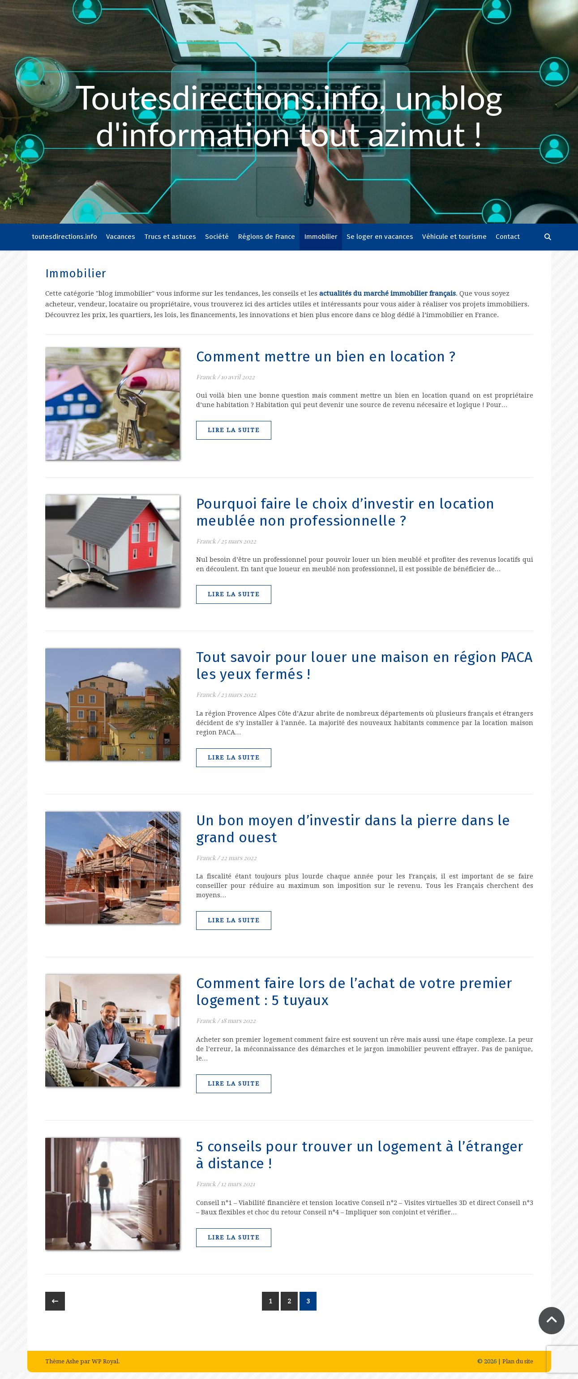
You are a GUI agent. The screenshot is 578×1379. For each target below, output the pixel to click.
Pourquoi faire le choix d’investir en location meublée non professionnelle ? (345, 512)
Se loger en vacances (380, 237)
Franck (206, 377)
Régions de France (266, 237)
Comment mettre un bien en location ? (326, 356)
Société (217, 237)
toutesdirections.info (64, 237)
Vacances (120, 237)
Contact (508, 237)
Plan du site (517, 1361)
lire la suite (234, 430)
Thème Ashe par (68, 1361)
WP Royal (105, 1361)
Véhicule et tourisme (454, 237)
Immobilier (321, 237)
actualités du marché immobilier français (387, 293)
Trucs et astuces (170, 237)
